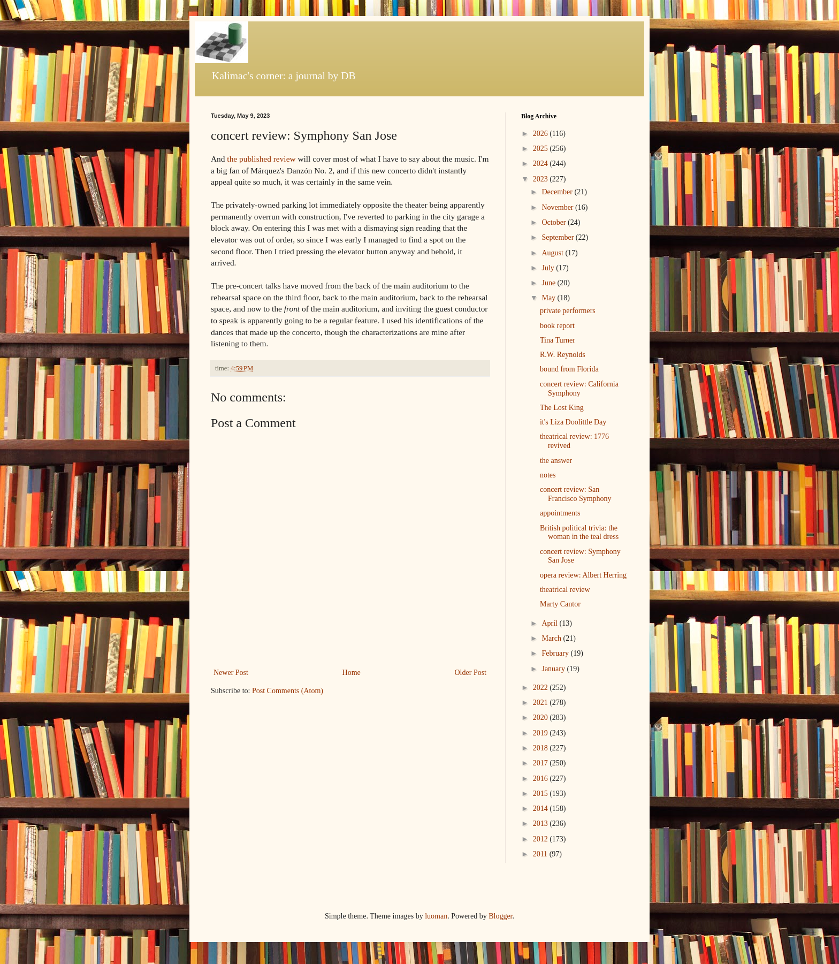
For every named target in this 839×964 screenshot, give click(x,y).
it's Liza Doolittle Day (573, 422)
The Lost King (562, 408)
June (549, 283)
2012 (541, 839)
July (548, 268)
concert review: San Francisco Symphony (576, 494)
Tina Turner (557, 340)
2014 (541, 808)
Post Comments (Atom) (287, 691)
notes (548, 475)
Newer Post (230, 673)
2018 (541, 748)
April (550, 623)
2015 (541, 794)
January (554, 669)
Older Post (471, 673)
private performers (568, 311)
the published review (261, 158)
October (554, 222)
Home (351, 673)
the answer (556, 461)
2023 (541, 179)
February (555, 653)
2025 (541, 149)
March (552, 638)
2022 (541, 688)
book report (557, 326)
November (558, 207)
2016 (541, 779)
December (557, 192)
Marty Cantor (560, 604)
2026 (541, 134)
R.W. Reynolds (562, 355)
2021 (541, 703)
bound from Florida (569, 369)
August (553, 253)
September (558, 237)
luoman (436, 916)
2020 (541, 717)
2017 (541, 763)
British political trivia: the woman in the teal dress (579, 532)
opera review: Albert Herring (583, 575)
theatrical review (565, 590)
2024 (541, 164)
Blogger (500, 916)
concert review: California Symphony (579, 388)
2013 (541, 823)
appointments (560, 513)
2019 (541, 733)
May (549, 298)
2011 (541, 854)
